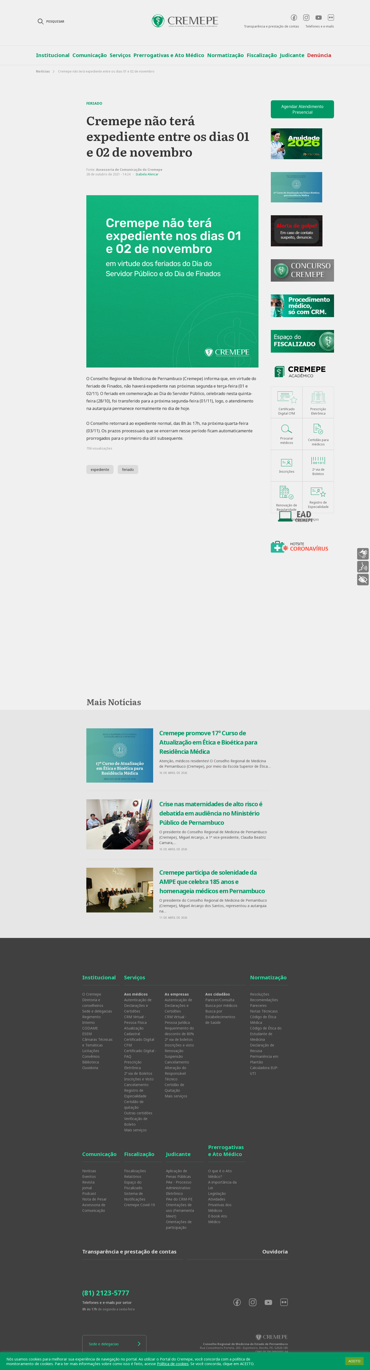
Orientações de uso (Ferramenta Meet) (180, 1210)
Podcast (89, 1193)
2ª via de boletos (179, 1039)
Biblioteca (90, 1062)
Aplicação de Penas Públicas (178, 1173)
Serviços (120, 55)
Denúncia (319, 55)
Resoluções (259, 994)
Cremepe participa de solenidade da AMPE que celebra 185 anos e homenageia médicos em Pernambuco (212, 881)
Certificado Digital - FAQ (140, 1053)
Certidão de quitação (134, 1104)
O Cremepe (91, 994)
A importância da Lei (222, 1185)
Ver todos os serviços (302, 519)
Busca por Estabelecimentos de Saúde (220, 1017)
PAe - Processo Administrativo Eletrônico (178, 1188)
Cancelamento (136, 1084)
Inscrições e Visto (139, 1079)
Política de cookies (173, 1363)
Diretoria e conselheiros (92, 1002)
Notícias (43, 71)
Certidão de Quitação (174, 1087)
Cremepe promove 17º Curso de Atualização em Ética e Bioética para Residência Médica (208, 742)
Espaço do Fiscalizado (133, 1185)
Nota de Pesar (94, 1199)
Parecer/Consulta (219, 999)
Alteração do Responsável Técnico (175, 1073)
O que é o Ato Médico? (220, 1173)
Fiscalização (262, 55)
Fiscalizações (135, 1170)
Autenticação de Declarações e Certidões (138, 1005)
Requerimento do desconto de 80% (179, 1031)
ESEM (87, 1033)
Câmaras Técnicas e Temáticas (97, 1042)
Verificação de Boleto (135, 1121)
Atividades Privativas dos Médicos (220, 1205)
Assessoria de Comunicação (93, 1207)
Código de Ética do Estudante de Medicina (266, 1034)
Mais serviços (135, 1129)
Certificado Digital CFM (139, 1042)
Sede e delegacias (97, 1011)
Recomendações (264, 999)
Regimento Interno (91, 1019)
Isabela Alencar (147, 174)
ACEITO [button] (354, 1361)
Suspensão (174, 1056)
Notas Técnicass (264, 1011)
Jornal (87, 1187)
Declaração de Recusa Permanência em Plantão (264, 1053)
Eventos (89, 1176)
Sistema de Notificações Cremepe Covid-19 (139, 1199)
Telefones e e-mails (319, 26)
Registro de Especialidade (135, 1093)
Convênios (91, 1056)
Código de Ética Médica (263, 1019)
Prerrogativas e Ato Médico (168, 55)
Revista (88, 1182)
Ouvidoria (90, 1067)
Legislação (217, 1193)
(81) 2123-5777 (105, 1292)
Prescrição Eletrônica (133, 1065)
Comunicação (89, 55)
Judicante (292, 55)
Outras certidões (138, 1113)
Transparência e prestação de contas (271, 26)
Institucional (53, 55)
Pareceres (258, 1005)
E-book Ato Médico (217, 1219)
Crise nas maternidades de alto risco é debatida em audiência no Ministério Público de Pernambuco (210, 813)
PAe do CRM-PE (179, 1199)
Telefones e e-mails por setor (107, 1302)
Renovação (174, 1050)
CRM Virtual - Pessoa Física (135, 1019)
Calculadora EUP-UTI (264, 1070)
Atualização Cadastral (134, 1031)
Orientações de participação (179, 1224)
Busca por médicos (221, 1005)
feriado (128, 469)
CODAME (90, 1028)
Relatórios (132, 1176)
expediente (100, 469)
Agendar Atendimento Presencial (302, 109)
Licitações (90, 1050)
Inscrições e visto (179, 1045)
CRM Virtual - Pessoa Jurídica (177, 1019)
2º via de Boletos (138, 1073)
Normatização (225, 55)
